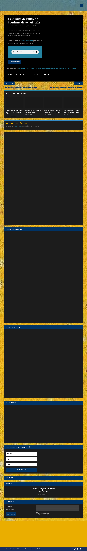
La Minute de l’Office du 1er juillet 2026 (33, 111)
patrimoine (62, 68)
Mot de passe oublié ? (42, 515)
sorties (16, 70)
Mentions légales (36, 549)
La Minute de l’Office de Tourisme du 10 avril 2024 (52, 111)
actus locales (22, 26)
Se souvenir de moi (43, 513)
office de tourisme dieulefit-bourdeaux (47, 68)
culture (28, 68)
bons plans (22, 68)
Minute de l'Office (32, 26)
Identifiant (9, 506)
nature (33, 68)
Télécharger (14, 62)
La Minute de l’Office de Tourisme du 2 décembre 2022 (14, 112)
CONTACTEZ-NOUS (43, 495)
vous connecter (17, 126)
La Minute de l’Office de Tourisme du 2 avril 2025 (71, 111)
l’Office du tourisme (27, 41)
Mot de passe (10, 510)
